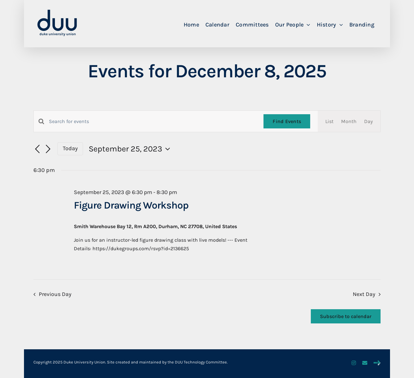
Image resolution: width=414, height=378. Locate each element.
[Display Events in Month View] (349, 121)
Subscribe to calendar (345, 316)
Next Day (364, 294)
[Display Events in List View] (329, 121)
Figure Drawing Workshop (131, 205)
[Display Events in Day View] (368, 121)
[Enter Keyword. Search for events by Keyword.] (152, 121)
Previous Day (55, 294)
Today (70, 148)
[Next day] (48, 149)
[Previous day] (37, 149)
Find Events (287, 121)
